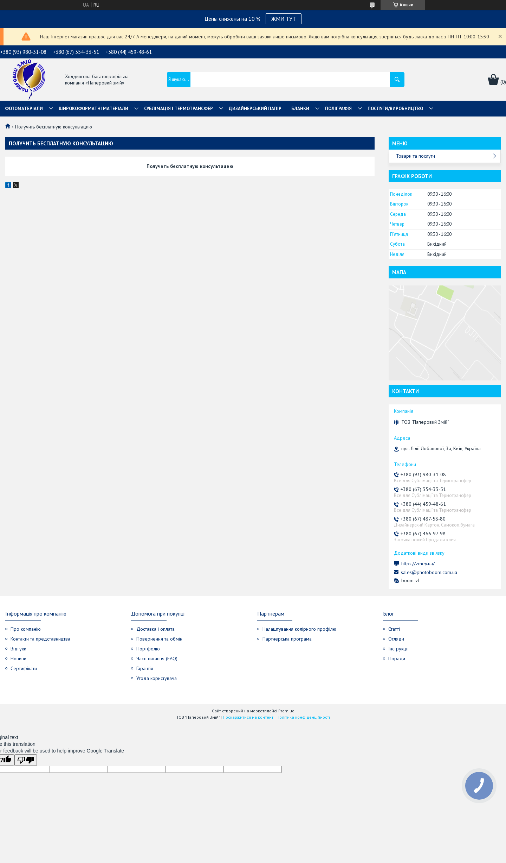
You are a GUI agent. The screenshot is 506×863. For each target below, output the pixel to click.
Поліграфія (338, 109)
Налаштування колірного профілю (299, 629)
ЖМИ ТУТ (283, 18)
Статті (394, 629)
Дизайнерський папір (255, 109)
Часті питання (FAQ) (156, 658)
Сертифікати (24, 668)
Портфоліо (148, 648)
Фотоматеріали (24, 109)
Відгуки (18, 648)
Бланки (300, 109)
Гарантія (144, 668)
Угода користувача (156, 678)
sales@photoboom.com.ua (429, 572)
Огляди (396, 639)
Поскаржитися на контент (248, 717)
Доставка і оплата (155, 629)
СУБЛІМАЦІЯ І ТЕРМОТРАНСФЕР (178, 109)
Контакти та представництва (40, 639)
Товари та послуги (415, 156)
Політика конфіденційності (303, 717)
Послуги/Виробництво (395, 109)
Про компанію (26, 629)
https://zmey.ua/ (418, 563)
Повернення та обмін (159, 639)
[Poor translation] (25, 760)
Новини (18, 658)
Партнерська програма (287, 639)
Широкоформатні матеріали (93, 109)
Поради (396, 658)
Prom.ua (286, 710)
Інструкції (398, 648)
